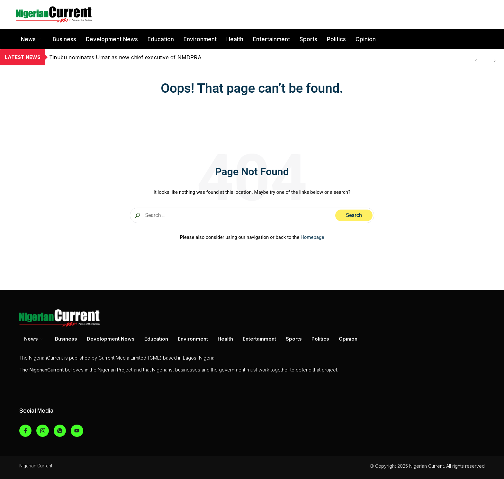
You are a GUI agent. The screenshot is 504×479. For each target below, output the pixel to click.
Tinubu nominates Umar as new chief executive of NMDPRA (125, 57)
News (31, 39)
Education (161, 39)
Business (64, 39)
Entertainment (271, 39)
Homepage (312, 237)
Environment (200, 39)
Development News (112, 39)
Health (234, 39)
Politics (336, 39)
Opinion (366, 39)
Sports (308, 39)
